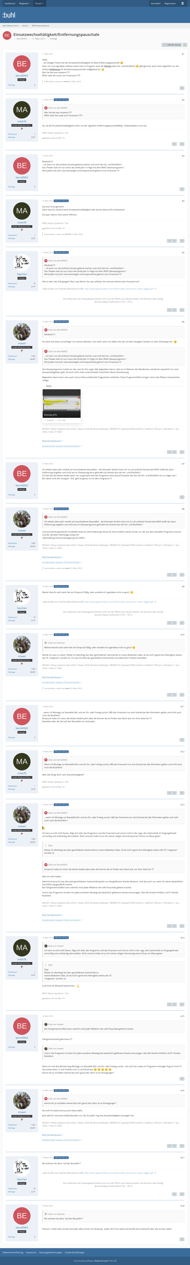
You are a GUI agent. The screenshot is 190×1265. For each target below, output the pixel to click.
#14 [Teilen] (182, 937)
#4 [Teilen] (183, 201)
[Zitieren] (182, 88)
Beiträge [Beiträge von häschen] (11, 286)
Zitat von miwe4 (55, 946)
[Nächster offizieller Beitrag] (174, 144)
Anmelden (156, 3)
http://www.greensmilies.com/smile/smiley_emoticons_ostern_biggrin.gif (119, 288)
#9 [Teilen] (183, 586)
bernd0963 (22, 38)
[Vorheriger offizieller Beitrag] (169, 241)
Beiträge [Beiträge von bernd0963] (11, 85)
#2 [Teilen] (183, 99)
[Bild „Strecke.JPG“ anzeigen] (61, 406)
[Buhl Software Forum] (95, 15)
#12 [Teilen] (182, 751)
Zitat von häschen (56, 642)
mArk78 (68, 234)
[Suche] (182, 3)
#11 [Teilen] (182, 706)
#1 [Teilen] (183, 54)
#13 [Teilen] (182, 804)
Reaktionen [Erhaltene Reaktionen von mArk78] (12, 134)
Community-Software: (95, 1260)
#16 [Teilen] (182, 1090)
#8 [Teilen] (183, 509)
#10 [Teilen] (182, 634)
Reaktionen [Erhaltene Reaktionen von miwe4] (12, 356)
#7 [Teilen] (183, 463)
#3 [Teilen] (183, 155)
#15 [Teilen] (182, 1016)
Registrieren (170, 3)
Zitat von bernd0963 (57, 107)
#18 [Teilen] (182, 1206)
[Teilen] (184, 45)
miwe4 (66, 81)
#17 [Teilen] (182, 1157)
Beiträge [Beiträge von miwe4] (11, 359)
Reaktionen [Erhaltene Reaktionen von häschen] (12, 283)
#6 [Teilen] (183, 321)
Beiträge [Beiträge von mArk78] (11, 137)
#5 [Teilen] (183, 252)
